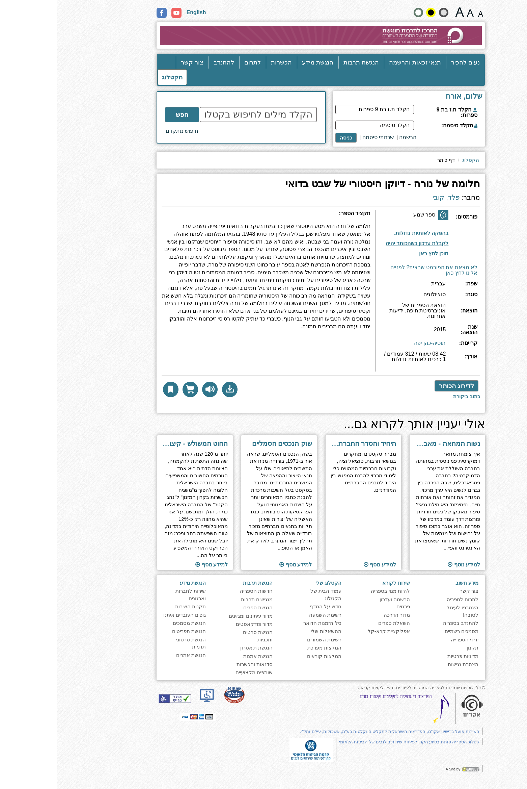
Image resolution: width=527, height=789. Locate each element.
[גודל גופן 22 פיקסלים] (402, 12)
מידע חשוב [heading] (409, 583)
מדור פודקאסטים (196, 624)
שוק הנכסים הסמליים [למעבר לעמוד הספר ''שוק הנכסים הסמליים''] (225, 443)
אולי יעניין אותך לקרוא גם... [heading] (357, 424)
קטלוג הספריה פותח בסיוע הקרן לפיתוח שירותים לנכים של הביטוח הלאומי (352, 741)
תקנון (415, 648)
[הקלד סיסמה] (317, 125)
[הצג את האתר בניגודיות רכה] (386, 12)
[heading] (208, 216)
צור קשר (134, 62)
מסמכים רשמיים (404, 631)
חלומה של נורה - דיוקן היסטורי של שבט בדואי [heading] (325, 184)
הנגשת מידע (260, 62)
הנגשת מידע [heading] (135, 583)
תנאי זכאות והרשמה (358, 62)
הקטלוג (413, 160)
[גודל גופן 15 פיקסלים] (423, 12)
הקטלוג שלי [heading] (271, 583)
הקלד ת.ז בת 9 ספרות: (399, 112)
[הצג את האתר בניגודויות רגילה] (361, 12)
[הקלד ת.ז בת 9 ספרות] (317, 109)
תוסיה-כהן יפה (373, 343)
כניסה (288, 138)
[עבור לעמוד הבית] (264, 35)
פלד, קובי (388, 197)
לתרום (195, 62)
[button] (172, 389)
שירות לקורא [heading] (339, 583)
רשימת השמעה (268, 615)
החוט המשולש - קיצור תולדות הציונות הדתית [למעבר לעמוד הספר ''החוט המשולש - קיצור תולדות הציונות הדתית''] (138, 443)
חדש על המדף (268, 606)
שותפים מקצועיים (196, 672)
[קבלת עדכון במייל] (357, 242)
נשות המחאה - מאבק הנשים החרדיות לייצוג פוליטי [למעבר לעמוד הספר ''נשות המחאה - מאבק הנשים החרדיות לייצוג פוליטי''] (390, 443)
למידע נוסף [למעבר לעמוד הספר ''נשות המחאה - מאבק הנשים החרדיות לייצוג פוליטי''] (406, 564)
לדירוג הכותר (399, 385)
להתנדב (166, 62)
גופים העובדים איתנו (127, 615)
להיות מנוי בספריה (333, 591)
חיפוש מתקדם (124, 131)
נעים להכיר (408, 62)
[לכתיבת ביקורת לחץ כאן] (409, 396)
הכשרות (224, 62)
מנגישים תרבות (199, 599)
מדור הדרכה (339, 615)
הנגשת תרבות (304, 62)
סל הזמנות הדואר (265, 623)
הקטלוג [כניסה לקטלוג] (115, 77)
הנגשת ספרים (200, 607)
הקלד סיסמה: (402, 125)
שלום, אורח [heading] (406, 96)
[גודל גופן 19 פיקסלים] (412, 12)
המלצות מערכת (267, 648)
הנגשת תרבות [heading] (200, 583)
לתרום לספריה (405, 599)
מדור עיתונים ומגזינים (193, 616)
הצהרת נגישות (405, 664)
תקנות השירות (133, 606)
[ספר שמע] (386, 215)
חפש (124, 114)
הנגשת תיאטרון (199, 648)
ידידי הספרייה (407, 639)
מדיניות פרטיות (405, 656)
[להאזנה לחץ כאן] (152, 389)
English (139, 12)
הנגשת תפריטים (131, 631)
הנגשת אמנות (200, 656)
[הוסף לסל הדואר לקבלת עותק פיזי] (133, 389)
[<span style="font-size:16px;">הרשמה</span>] (350, 138)
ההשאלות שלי (268, 631)
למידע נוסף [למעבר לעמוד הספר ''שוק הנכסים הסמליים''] (238, 564)
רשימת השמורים (267, 639)
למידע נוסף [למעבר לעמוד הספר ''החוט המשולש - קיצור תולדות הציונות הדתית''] (154, 564)
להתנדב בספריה (403, 623)
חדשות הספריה (199, 591)
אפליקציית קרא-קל (331, 631)
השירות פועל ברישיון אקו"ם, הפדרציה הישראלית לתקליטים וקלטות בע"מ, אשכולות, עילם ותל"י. (332, 731)
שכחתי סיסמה (320, 137)
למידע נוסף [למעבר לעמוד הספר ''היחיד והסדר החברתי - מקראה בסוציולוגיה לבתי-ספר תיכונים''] (322, 564)
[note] (254, 749)
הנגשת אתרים (133, 655)
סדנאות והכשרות (197, 664)
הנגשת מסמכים (131, 623)
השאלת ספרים (337, 623)
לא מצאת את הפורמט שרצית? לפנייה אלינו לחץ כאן (376, 270)
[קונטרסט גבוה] (373, 12)
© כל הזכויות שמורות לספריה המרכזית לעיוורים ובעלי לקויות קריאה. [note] (363, 687)
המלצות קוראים (267, 656)
